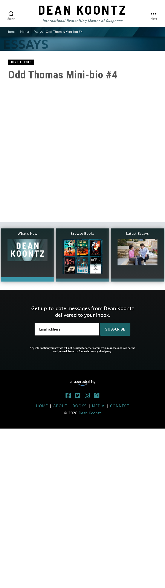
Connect (119, 405)
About (60, 405)
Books (80, 405)
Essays (38, 32)
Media (24, 32)
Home (11, 32)
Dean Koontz (82, 9)
